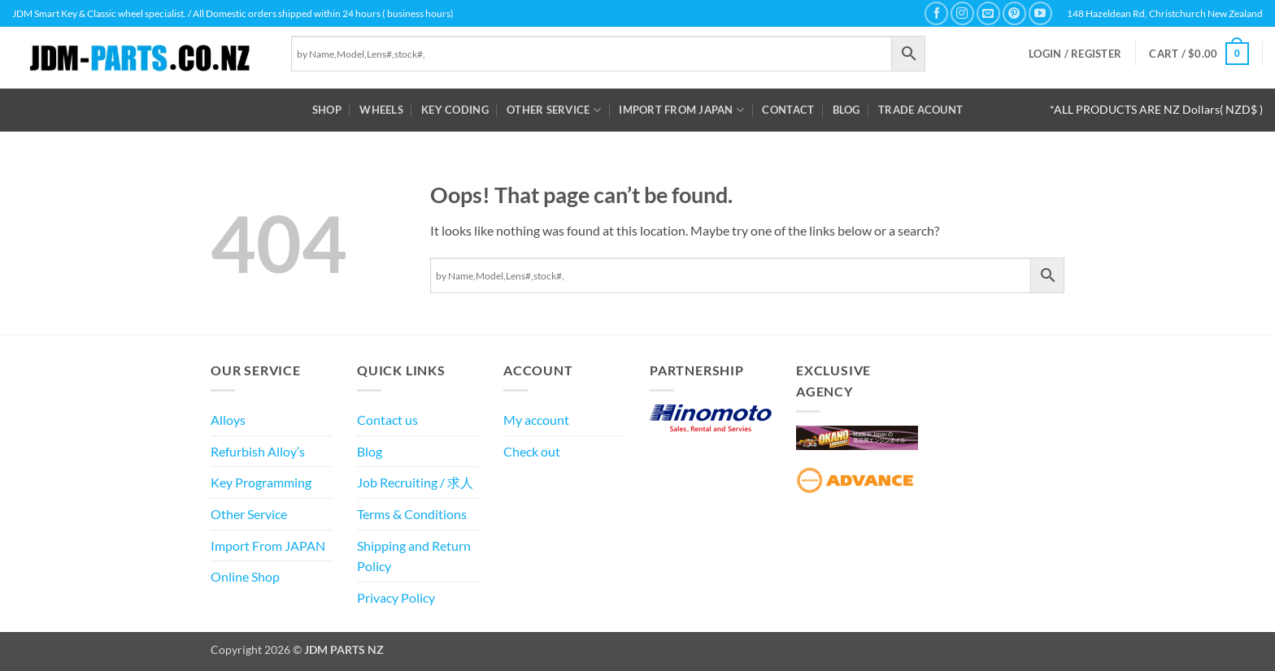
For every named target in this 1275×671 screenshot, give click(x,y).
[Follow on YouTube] (1040, 13)
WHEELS (381, 109)
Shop (327, 109)
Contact (788, 109)
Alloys (228, 419)
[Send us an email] (988, 13)
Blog (846, 109)
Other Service (554, 110)
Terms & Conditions (412, 514)
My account (536, 419)
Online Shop (245, 576)
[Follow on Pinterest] (1014, 13)
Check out (531, 451)
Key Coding (455, 109)
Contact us (387, 419)
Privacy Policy (396, 597)
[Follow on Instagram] (962, 13)
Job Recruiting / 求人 (415, 482)
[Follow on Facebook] (936, 13)
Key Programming (261, 482)
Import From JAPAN (681, 110)
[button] (1075, 54)
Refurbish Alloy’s (258, 451)
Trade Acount (920, 109)
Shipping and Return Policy (414, 556)
